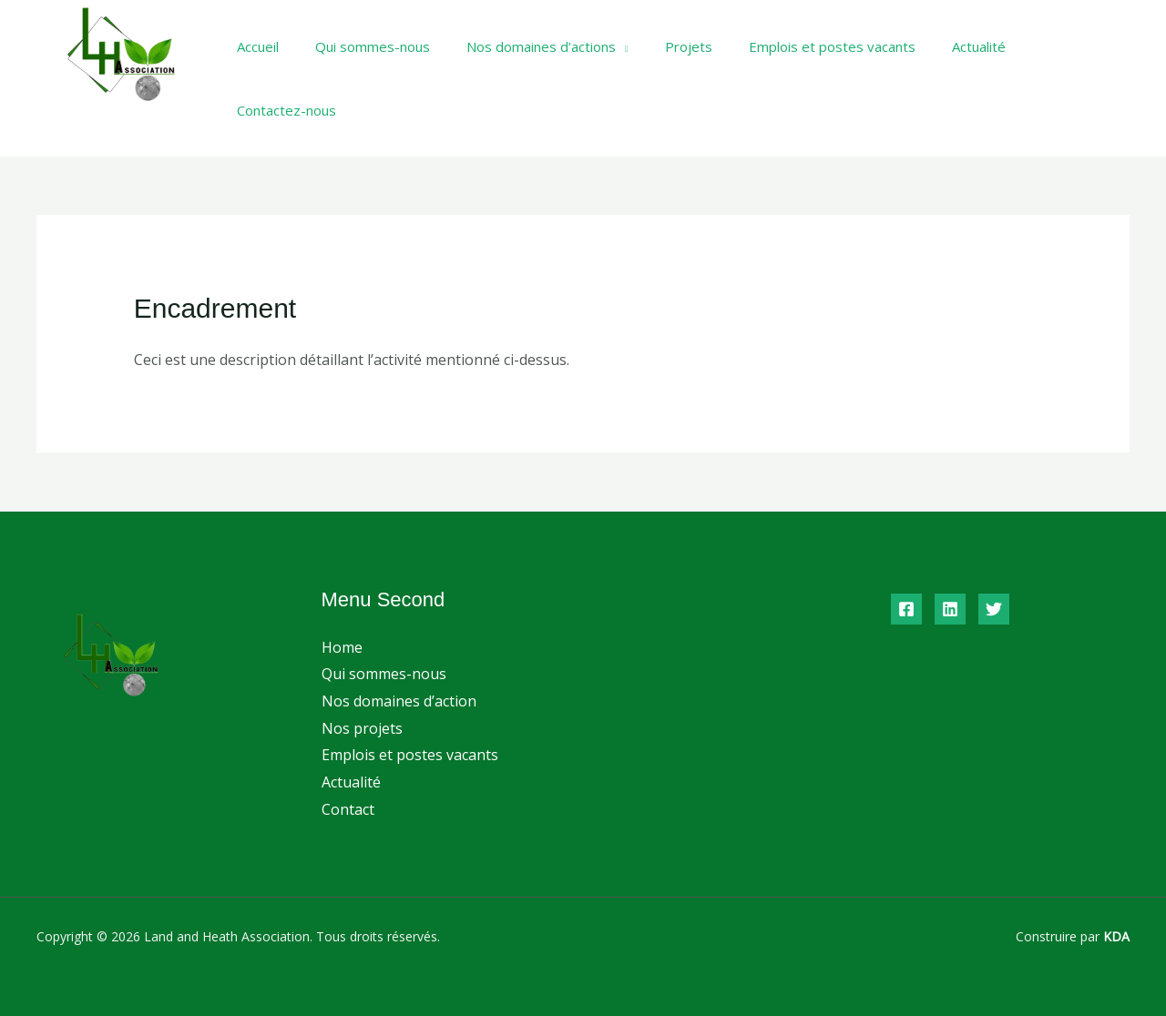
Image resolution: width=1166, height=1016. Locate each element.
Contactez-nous (1066, 74)
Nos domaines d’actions (552, 74)
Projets (690, 74)
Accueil (287, 74)
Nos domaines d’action (399, 692)
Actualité (962, 74)
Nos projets (362, 719)
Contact (348, 800)
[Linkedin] (950, 599)
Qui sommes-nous (392, 74)
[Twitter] (993, 599)
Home (342, 638)
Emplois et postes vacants (825, 74)
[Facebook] (906, 599)
